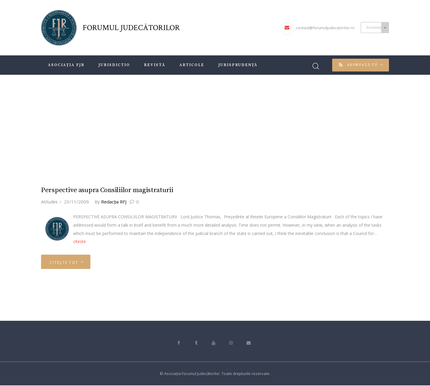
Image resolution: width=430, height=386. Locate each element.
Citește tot (64, 262)
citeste (79, 241)
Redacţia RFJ (111, 201)
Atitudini (49, 201)
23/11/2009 (76, 201)
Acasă (201, 125)
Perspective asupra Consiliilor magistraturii (108, 190)
